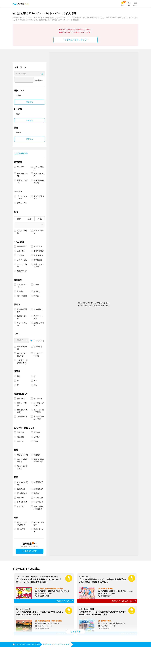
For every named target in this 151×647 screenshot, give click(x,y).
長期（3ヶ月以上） (22, 181)
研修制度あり (39, 482)
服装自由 (20, 437)
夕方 (35, 381)
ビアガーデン (22, 203)
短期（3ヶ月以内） (39, 175)
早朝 (18, 376)
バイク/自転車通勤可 (22, 460)
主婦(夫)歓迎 (38, 255)
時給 (19, 219)
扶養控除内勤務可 (22, 310)
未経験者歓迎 (22, 247)
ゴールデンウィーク (22, 197)
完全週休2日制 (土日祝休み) (22, 361)
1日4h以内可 (38, 309)
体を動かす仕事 (22, 317)
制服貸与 (20, 498)
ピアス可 (37, 437)
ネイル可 (20, 441)
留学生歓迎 (38, 260)
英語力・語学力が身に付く (39, 460)
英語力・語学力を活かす (22, 523)
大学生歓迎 (21, 251)
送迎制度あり (39, 489)
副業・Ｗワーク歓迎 (39, 265)
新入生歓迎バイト (39, 197)
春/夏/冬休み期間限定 (39, 181)
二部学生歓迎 (39, 251)
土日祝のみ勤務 (22, 348)
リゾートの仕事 (22, 324)
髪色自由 (20, 432)
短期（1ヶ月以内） (22, 175)
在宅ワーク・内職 (39, 317)
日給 (29, 219)
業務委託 (37, 296)
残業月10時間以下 (39, 324)
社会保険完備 (22, 502)
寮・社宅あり (22, 493)
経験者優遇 (21, 529)
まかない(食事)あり (22, 483)
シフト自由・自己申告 (22, 355)
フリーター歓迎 (22, 265)
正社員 (36, 285)
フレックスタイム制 (39, 355)
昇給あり (37, 493)
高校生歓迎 (38, 247)
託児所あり (21, 506)
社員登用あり (39, 502)
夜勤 (35, 385)
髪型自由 (37, 432)
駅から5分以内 (22, 455)
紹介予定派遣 (22, 296)
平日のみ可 (38, 347)
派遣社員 (37, 291)
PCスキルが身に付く (22, 467)
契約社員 (20, 291)
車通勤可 (37, 455)
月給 (40, 219)
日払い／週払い (39, 232)
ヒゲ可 (36, 441)
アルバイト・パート (22, 286)
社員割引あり (39, 498)
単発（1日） (21, 167)
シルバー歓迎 (22, 260)
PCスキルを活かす (39, 523)
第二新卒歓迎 (22, 271)
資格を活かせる (39, 530)
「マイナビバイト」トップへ (75, 40)
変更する (29, 102)
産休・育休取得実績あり (39, 508)
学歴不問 (20, 255)
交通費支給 (21, 489)
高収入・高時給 (22, 232)
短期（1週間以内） (39, 168)
